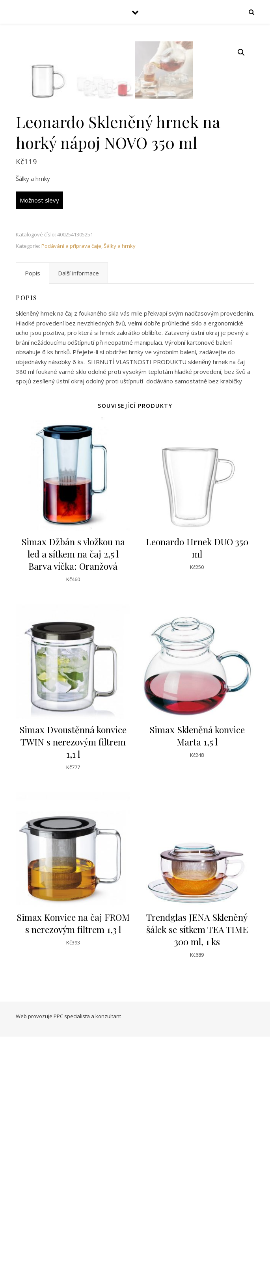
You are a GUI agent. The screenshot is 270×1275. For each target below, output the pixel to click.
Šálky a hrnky (120, 484)
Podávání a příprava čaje (71, 484)
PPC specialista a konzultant (87, 1254)
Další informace (78, 511)
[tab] (32, 511)
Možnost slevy (39, 438)
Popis (32, 511)
